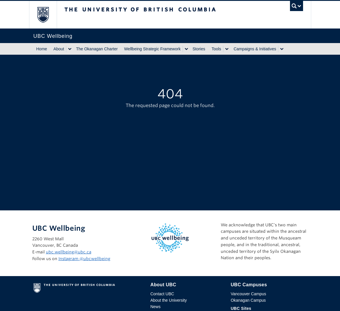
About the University (168, 300)
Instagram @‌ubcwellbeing (84, 258)
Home (41, 49)
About (59, 49)
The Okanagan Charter (97, 49)
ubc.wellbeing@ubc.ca (68, 252)
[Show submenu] (69, 49)
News (155, 306)
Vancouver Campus (248, 294)
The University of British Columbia (47, 15)
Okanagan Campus (248, 300)
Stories (199, 49)
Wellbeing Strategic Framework (152, 49)
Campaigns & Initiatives (255, 49)
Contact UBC (162, 294)
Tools (216, 49)
